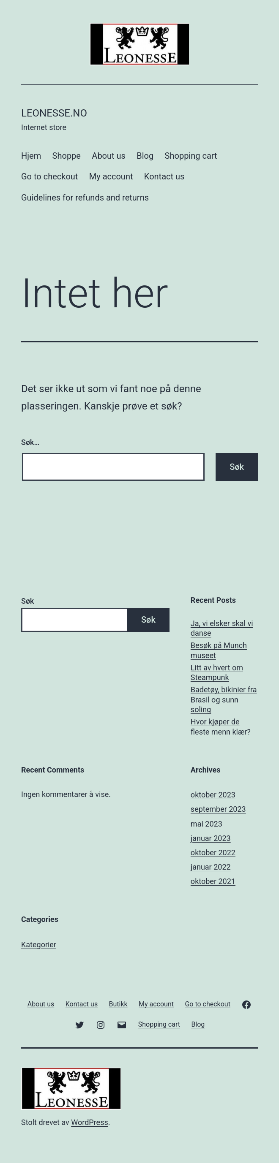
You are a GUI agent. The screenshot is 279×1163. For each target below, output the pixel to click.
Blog (145, 156)
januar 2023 (211, 838)
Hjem (31, 156)
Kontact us (164, 176)
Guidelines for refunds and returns (85, 197)
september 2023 (218, 809)
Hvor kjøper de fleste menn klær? (221, 726)
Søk (27, 600)
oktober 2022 (213, 852)
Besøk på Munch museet (219, 650)
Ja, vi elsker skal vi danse (222, 628)
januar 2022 (211, 866)
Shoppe (66, 156)
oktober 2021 (213, 881)
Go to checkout (49, 176)
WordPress (89, 1122)
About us (109, 156)
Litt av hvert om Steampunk (217, 672)
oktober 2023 (213, 794)
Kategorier (38, 944)
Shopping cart (191, 156)
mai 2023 (206, 823)
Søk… (30, 442)
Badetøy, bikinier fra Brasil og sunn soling (224, 699)
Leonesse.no (54, 113)
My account (111, 176)
